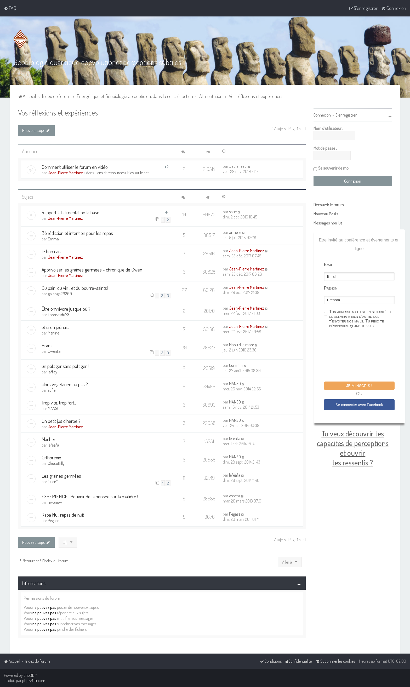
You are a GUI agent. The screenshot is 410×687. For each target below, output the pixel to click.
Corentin (236, 365)
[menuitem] (10, 8)
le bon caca (52, 251)
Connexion (322, 115)
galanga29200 (60, 293)
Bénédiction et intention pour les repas (77, 233)
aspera (234, 495)
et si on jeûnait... (56, 327)
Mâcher (48, 439)
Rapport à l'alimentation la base (70, 212)
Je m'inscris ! (359, 386)
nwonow (55, 502)
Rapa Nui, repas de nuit (63, 514)
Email (328, 264)
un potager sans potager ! (65, 366)
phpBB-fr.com (33, 680)
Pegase (53, 520)
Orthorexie (51, 457)
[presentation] (363, 355)
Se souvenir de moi (333, 168)
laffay (52, 371)
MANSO (235, 383)
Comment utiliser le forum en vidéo (75, 167)
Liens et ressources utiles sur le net (122, 172)
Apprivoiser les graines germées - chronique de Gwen (92, 269)
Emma (53, 238)
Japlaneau (238, 166)
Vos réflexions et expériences (58, 112)
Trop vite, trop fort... (59, 402)
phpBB (29, 675)
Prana (47, 345)
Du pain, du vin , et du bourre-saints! (75, 288)
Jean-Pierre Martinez (65, 172)
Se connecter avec (359, 405)
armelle (235, 232)
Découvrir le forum (329, 204)
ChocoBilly (56, 463)
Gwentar (55, 351)
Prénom (331, 288)
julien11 (53, 481)
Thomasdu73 (58, 314)
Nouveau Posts (326, 213)
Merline (53, 333)
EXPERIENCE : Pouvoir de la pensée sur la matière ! (90, 496)
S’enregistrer (346, 115)
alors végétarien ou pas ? (65, 384)
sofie (233, 211)
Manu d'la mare (241, 344)
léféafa (53, 445)
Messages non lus (328, 223)
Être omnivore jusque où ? (66, 308)
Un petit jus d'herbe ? (61, 421)
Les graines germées (61, 475)
